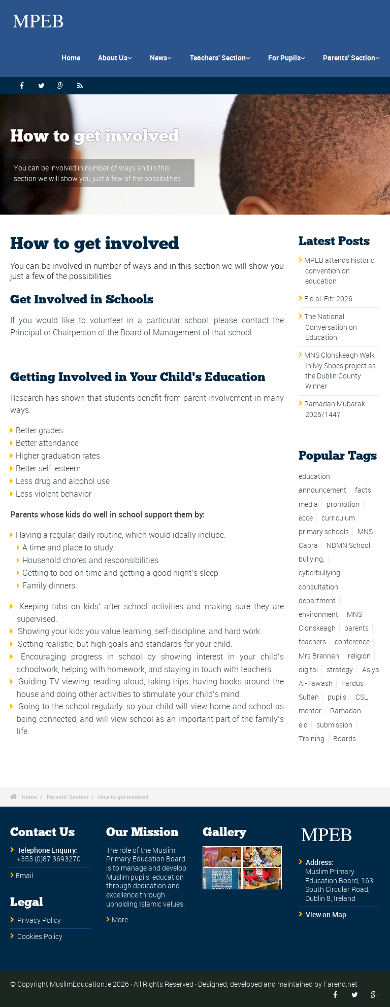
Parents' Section (351, 57)
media (308, 504)
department (317, 600)
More (120, 919)
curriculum (338, 518)
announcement (322, 490)
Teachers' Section (220, 57)
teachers (312, 641)
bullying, (311, 559)
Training (311, 738)
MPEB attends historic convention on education (339, 271)
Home (70, 57)
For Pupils (286, 57)
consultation (318, 587)
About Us (115, 57)
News (161, 57)
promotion (343, 504)
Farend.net (340, 984)
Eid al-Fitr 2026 (328, 298)
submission (334, 725)
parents (356, 628)
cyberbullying (319, 572)
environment (318, 614)
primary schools (324, 531)
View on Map (326, 914)
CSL (361, 697)
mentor (310, 710)
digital (308, 669)
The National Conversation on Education (330, 327)
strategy (340, 669)
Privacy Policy (39, 920)
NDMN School (348, 545)
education (314, 476)
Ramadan (345, 710)
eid (303, 725)
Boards (344, 738)
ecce (306, 518)
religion (359, 656)
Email (24, 875)
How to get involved (123, 797)
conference (352, 641)
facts (363, 490)
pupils (337, 697)
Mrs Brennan (319, 656)
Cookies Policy (39, 936)
